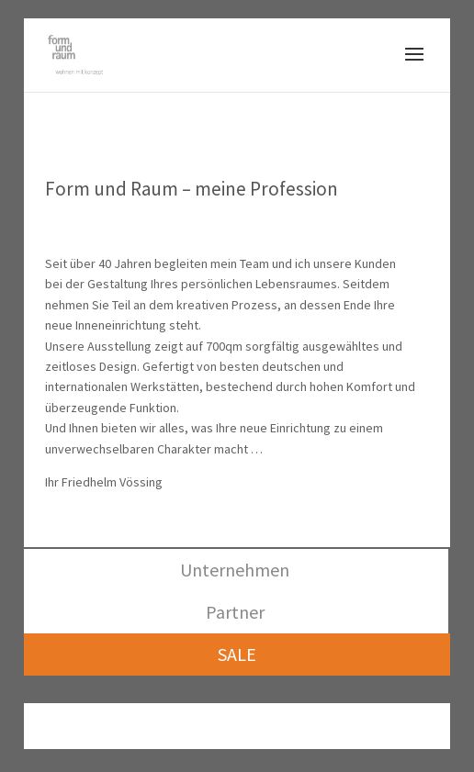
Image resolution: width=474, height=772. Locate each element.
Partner (235, 611)
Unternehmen (234, 569)
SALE (237, 654)
